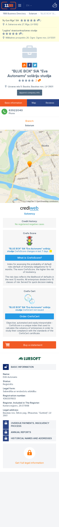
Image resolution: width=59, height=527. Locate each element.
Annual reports (21, 432)
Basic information (13, 102)
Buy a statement (32, 345)
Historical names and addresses (31, 438)
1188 (8, 5)
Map (34, 102)
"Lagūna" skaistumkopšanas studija (19, 30)
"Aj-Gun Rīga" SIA (10, 20)
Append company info (29, 92)
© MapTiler (29, 201)
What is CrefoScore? (29, 257)
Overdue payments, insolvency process (30, 425)
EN (29, 5)
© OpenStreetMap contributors (46, 201)
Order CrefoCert (29, 316)
